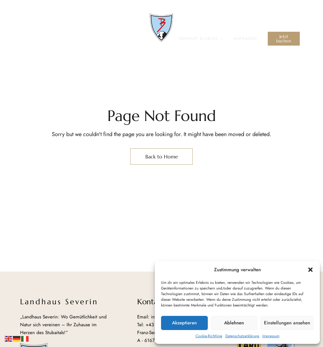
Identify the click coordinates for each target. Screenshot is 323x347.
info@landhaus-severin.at (271, 11)
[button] (310, 270)
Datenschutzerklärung (242, 336)
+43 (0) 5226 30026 (208, 11)
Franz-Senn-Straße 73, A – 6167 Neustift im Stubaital (85, 9)
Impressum (270, 336)
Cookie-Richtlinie (209, 336)
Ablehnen (234, 322)
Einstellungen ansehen (287, 322)
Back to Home (161, 156)
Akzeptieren (184, 322)
